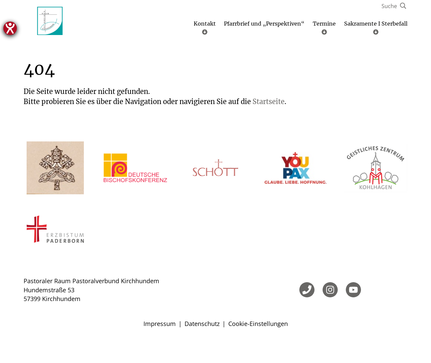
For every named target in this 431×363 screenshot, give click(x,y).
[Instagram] (330, 308)
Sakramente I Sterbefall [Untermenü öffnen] (375, 46)
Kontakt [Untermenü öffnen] (205, 46)
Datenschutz (202, 342)
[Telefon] (306, 308)
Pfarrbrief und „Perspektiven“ (264, 42)
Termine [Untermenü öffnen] (324, 46)
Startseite (269, 120)
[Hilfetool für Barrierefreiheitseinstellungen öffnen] (10, 28)
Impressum (159, 342)
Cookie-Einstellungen (258, 342)
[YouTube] (353, 308)
